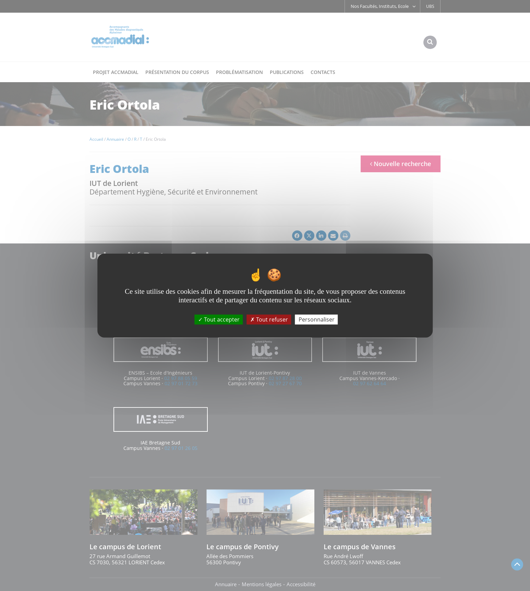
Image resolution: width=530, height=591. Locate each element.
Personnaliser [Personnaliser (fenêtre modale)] (317, 319)
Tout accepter (219, 319)
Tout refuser (269, 319)
